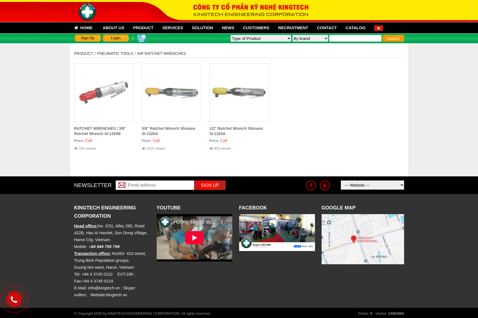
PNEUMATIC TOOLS (115, 53)
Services (172, 27)
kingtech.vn (116, 294)
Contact (327, 27)
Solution (202, 27)
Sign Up (87, 38)
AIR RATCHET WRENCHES (161, 53)
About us (113, 27)
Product (143, 27)
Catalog (355, 27)
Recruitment (293, 27)
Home (83, 27)
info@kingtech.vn (104, 287)
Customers (256, 27)
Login (115, 38)
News (228, 27)
